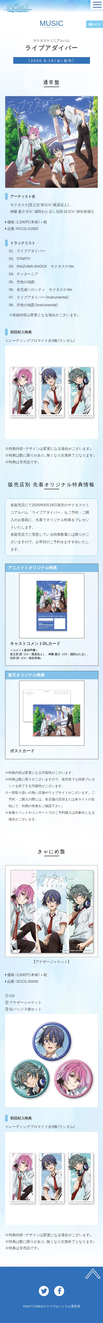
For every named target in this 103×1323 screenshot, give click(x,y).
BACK (94, 24)
